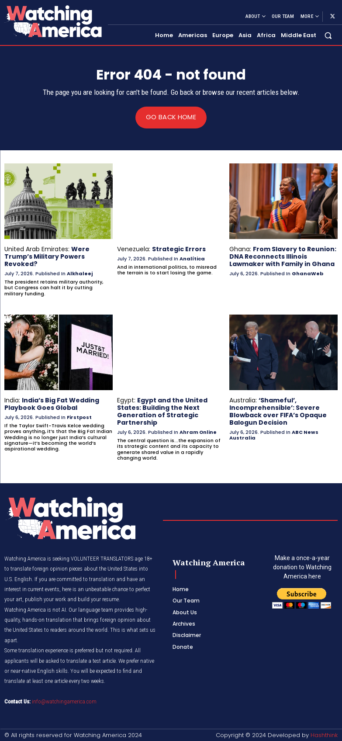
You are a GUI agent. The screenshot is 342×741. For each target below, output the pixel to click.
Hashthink (324, 734)
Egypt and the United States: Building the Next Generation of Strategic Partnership (162, 410)
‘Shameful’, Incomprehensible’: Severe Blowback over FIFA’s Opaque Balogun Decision (278, 410)
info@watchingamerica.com (64, 701)
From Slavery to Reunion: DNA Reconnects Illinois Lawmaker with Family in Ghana (282, 256)
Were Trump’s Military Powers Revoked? (47, 256)
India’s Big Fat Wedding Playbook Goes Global (51, 403)
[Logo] (52, 21)
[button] (328, 35)
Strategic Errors (179, 249)
